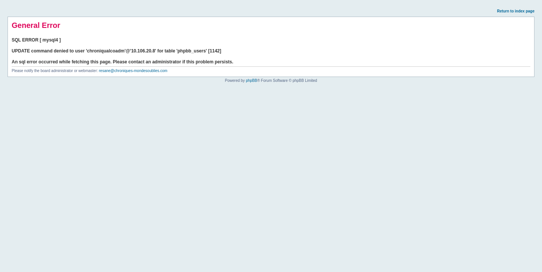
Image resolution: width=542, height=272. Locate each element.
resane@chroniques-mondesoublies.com (133, 71)
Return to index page (515, 11)
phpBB (251, 80)
